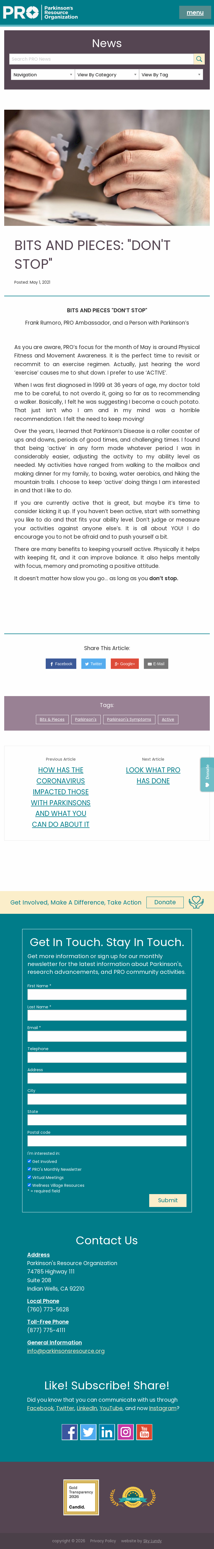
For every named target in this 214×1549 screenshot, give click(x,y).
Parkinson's (85, 719)
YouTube (111, 1408)
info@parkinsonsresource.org (66, 1351)
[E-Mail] (156, 663)
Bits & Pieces (52, 719)
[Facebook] (61, 663)
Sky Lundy (152, 1541)
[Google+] (125, 663)
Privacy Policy (103, 1541)
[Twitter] (93, 663)
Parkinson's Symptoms (129, 719)
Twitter (65, 1408)
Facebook (40, 1408)
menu (195, 12)
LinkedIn (87, 1408)
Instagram (163, 1408)
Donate (165, 902)
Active (168, 719)
